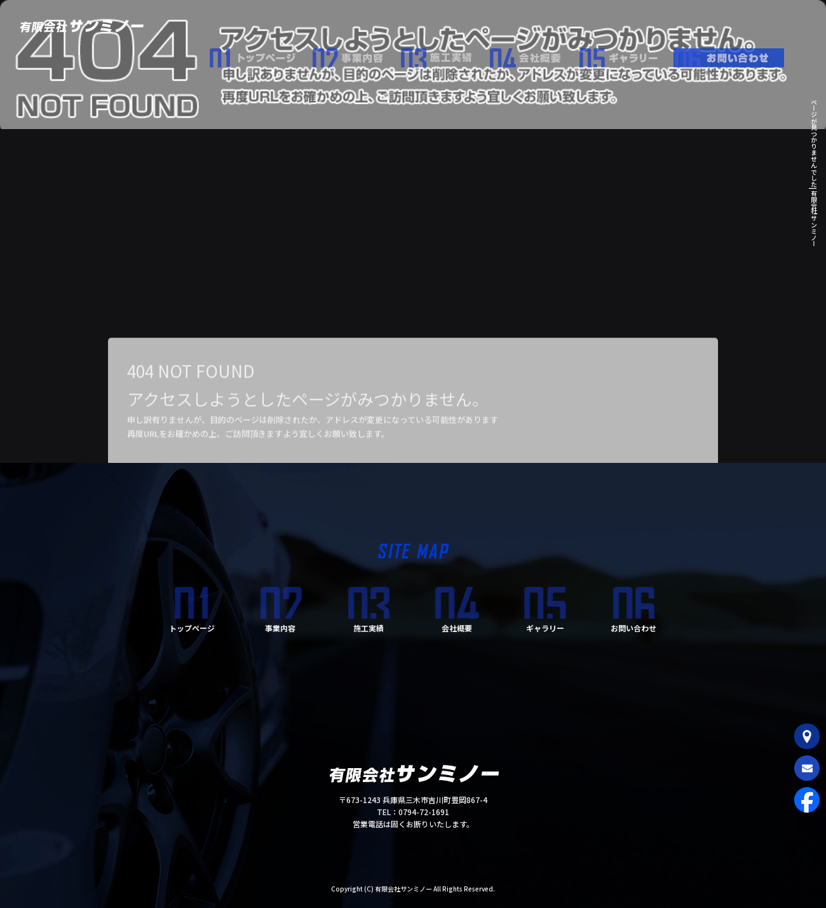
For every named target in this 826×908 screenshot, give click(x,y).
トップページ (260, 54)
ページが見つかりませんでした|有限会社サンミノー (813, 173)
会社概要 (533, 54)
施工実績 (444, 54)
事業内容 (355, 54)
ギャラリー (626, 54)
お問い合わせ (734, 54)
